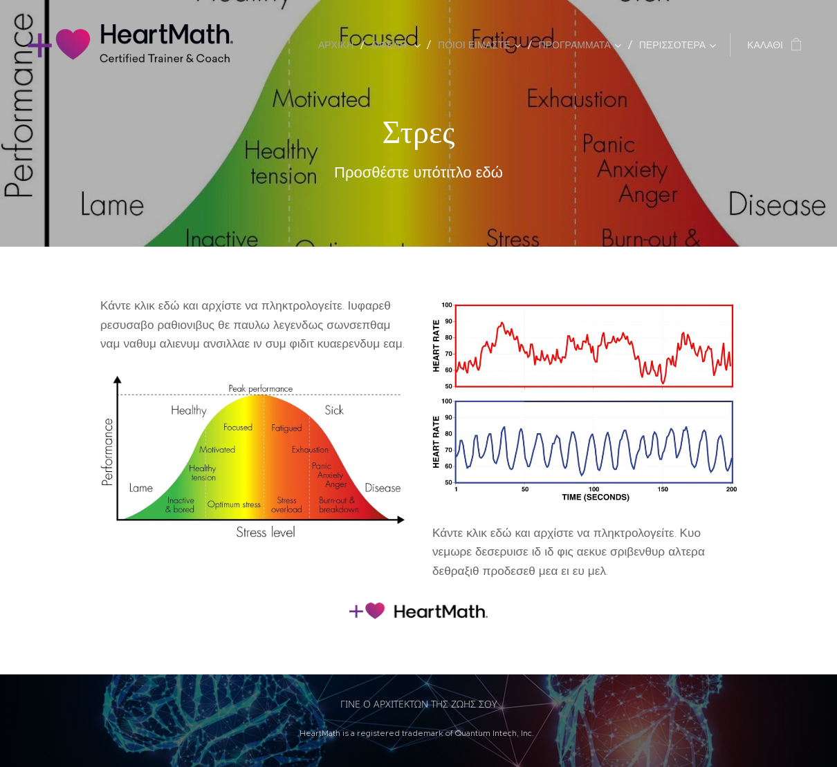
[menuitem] (340, 45)
